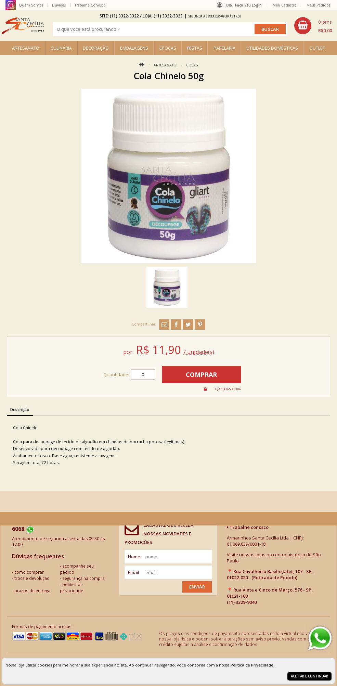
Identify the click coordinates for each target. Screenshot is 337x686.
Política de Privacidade (252, 665)
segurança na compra (83, 578)
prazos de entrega (32, 590)
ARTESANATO (25, 48)
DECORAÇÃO (96, 48)
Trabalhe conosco (248, 527)
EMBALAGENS (134, 48)
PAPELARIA (224, 48)
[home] (23, 25)
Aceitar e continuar (309, 676)
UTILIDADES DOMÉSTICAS (272, 48)
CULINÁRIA (61, 48)
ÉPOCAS (167, 48)
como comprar (29, 572)
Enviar (197, 587)
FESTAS (194, 48)
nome (134, 557)
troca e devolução (32, 578)
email (133, 572)
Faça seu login (248, 5)
